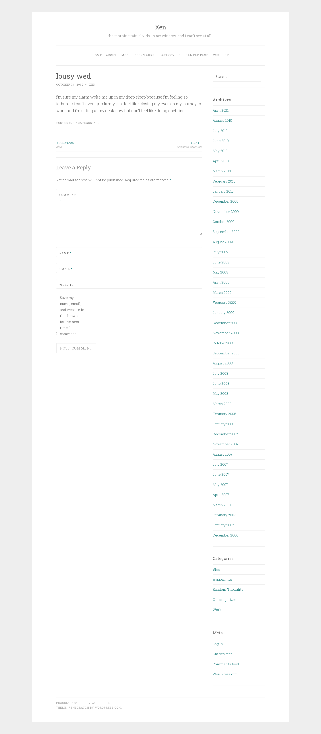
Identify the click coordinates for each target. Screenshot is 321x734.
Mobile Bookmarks (137, 55)
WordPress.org (225, 674)
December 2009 (225, 201)
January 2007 (223, 525)
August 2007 (223, 454)
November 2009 (226, 211)
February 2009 (224, 302)
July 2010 (220, 130)
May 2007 (220, 484)
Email (65, 269)
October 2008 (223, 343)
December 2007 (225, 434)
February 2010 (224, 181)
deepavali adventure (165, 144)
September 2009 (226, 231)
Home (97, 55)
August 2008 (223, 363)
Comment (67, 197)
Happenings (223, 579)
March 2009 (222, 292)
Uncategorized (86, 123)
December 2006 (225, 535)
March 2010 (222, 171)
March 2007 (222, 505)
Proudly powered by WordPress (83, 703)
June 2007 (221, 474)
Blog (216, 569)
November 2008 (226, 333)
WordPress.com (108, 707)
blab (92, 144)
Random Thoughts (228, 589)
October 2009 (223, 221)
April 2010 (221, 161)
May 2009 (220, 272)
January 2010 (223, 191)
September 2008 (226, 353)
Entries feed (223, 654)
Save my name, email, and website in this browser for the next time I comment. (72, 315)
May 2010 (220, 150)
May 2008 (220, 393)
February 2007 (224, 515)
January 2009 (223, 312)
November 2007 (226, 444)
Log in (218, 643)
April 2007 (221, 494)
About (111, 55)
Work (217, 609)
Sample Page (197, 55)
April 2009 (221, 282)
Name (65, 253)
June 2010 (221, 140)
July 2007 (220, 464)
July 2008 (220, 373)
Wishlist (221, 55)
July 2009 (220, 252)
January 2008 (223, 424)
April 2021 (220, 110)
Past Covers (170, 55)
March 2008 (222, 403)
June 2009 (221, 262)
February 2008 (224, 413)
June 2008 (221, 383)
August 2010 (222, 120)
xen (92, 84)
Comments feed (226, 664)
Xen (160, 27)
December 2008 (225, 323)
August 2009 (223, 242)
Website (66, 284)
